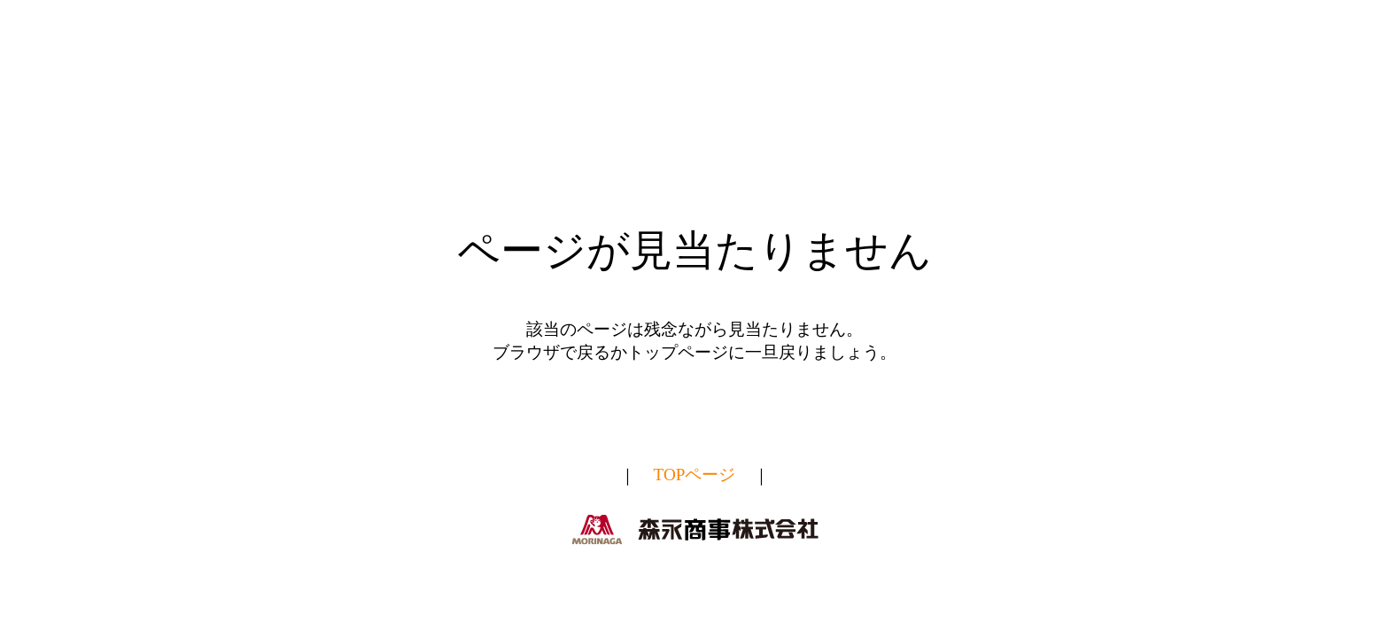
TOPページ (695, 475)
